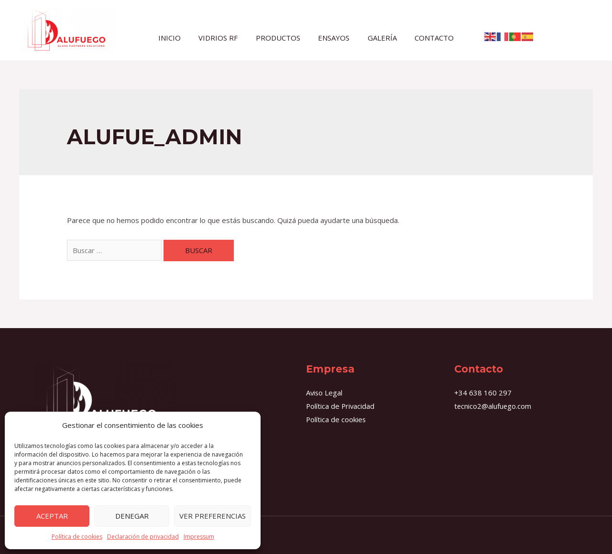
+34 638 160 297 (483, 392)
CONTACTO (425, 37)
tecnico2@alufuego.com (493, 406)
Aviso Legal (324, 392)
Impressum (199, 537)
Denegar (132, 516)
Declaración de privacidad (143, 537)
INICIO (178, 37)
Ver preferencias (212, 516)
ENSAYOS (332, 37)
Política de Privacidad (341, 406)
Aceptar (52, 516)
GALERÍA (377, 37)
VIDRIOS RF (223, 37)
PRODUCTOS (280, 37)
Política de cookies (77, 537)
